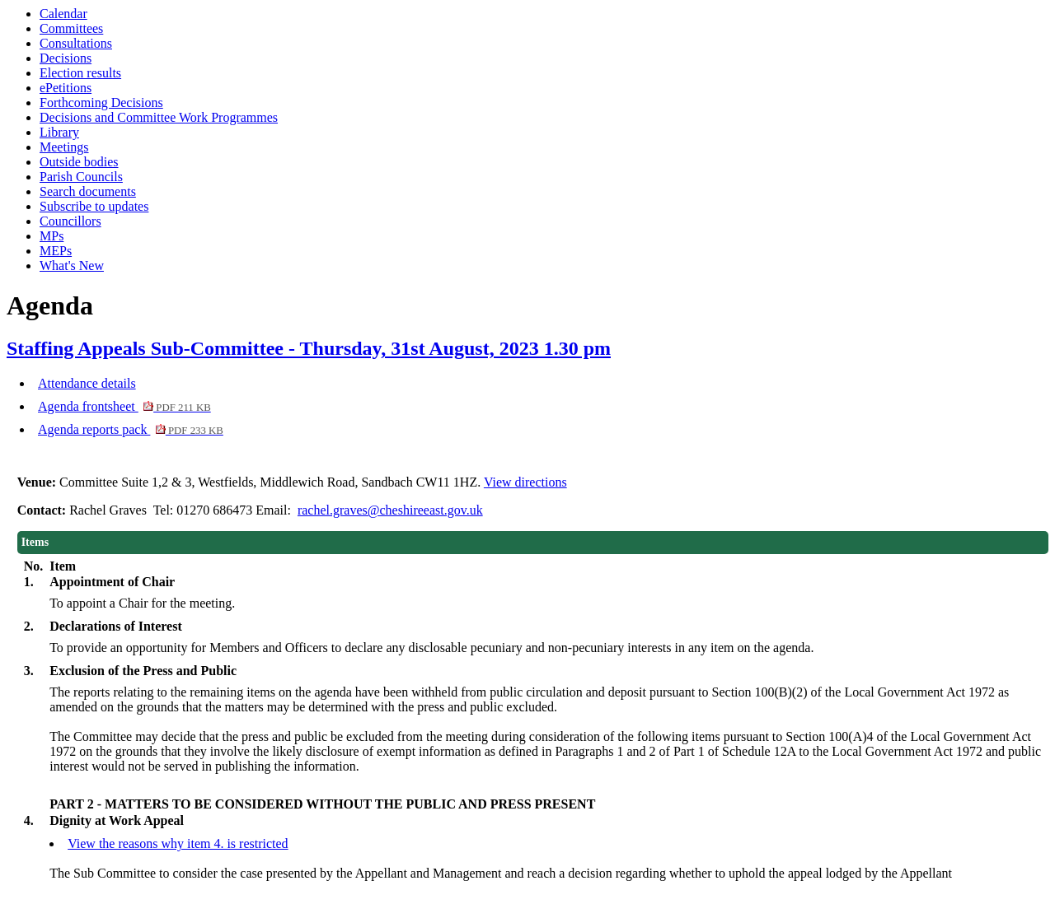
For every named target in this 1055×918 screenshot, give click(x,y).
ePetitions (65, 88)
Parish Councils (81, 177)
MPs (51, 236)
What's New (72, 266)
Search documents (88, 191)
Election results (80, 73)
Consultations (76, 43)
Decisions (65, 58)
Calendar (63, 14)
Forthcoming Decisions (101, 103)
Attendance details (87, 383)
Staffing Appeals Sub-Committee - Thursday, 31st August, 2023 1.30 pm (309, 348)
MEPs (56, 251)
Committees (71, 28)
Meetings (64, 147)
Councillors (70, 221)
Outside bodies (79, 162)
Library (59, 132)
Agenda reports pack (130, 429)
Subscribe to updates (94, 206)
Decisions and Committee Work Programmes (159, 117)
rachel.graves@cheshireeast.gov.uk (390, 510)
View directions (525, 482)
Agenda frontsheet (124, 406)
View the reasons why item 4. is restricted (178, 843)
